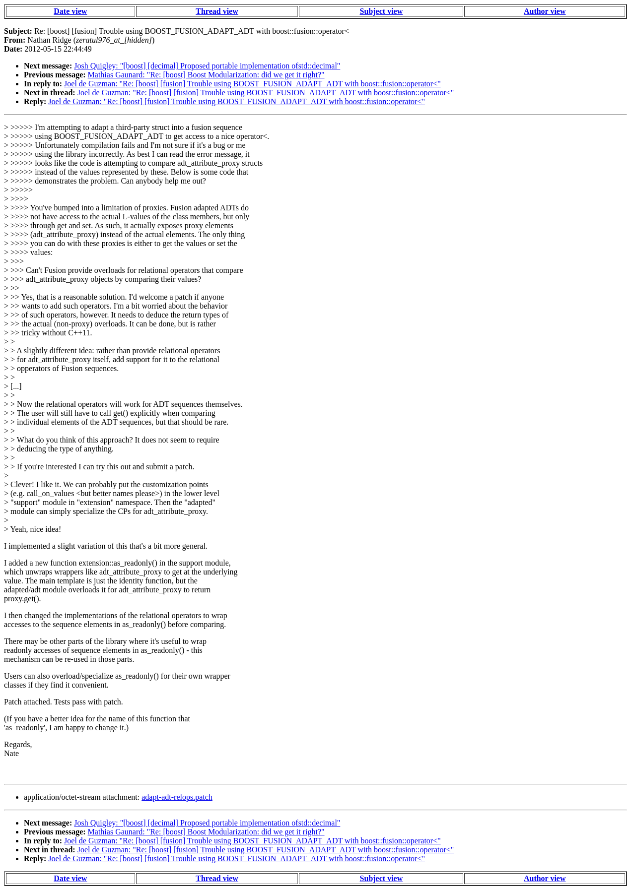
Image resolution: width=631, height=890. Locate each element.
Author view (545, 11)
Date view (70, 11)
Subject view (381, 11)
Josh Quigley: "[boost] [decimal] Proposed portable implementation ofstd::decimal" (207, 66)
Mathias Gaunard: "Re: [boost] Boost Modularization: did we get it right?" (206, 74)
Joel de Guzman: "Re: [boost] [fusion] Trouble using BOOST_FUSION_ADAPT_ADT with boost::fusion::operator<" (252, 83)
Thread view (217, 11)
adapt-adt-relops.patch (176, 797)
